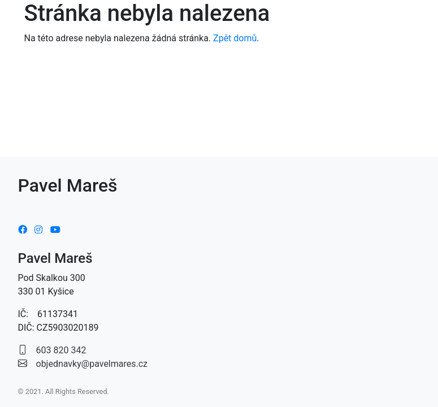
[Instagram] (38, 229)
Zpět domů (235, 38)
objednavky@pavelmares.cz (92, 363)
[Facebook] (22, 229)
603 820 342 (61, 350)
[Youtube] (55, 229)
